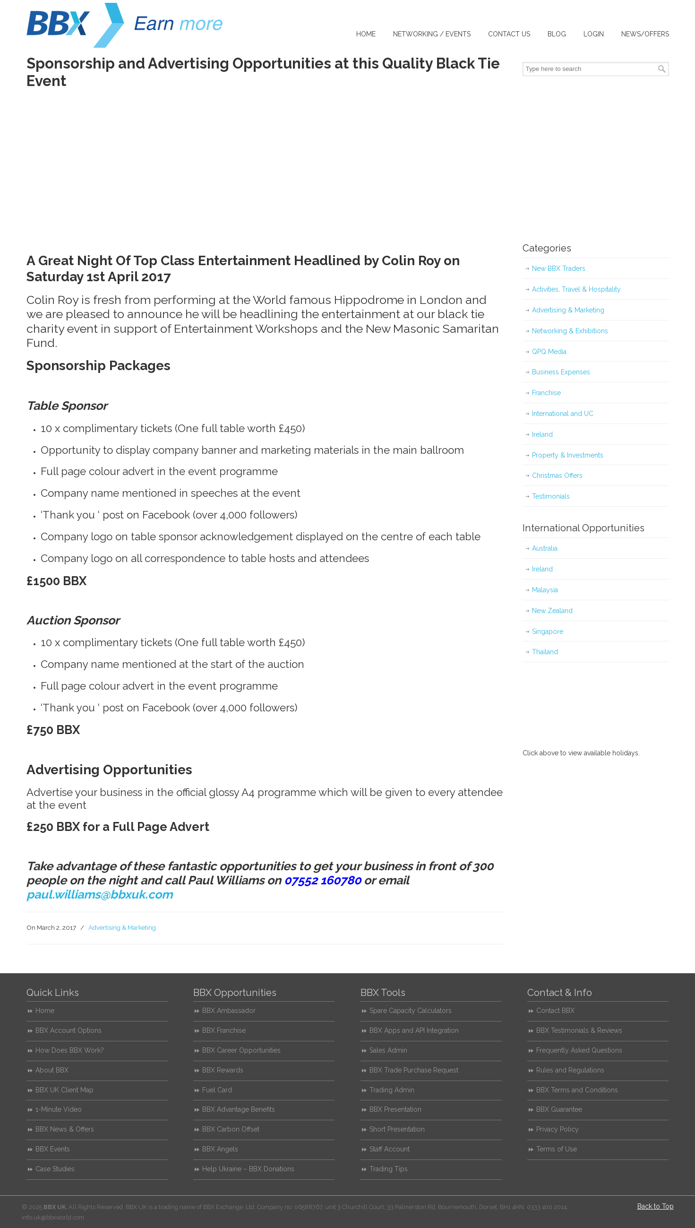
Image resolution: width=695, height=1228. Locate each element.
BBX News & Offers (64, 1129)
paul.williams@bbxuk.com (99, 894)
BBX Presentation (395, 1109)
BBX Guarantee (559, 1109)
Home (44, 1010)
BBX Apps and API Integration (414, 1030)
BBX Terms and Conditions (577, 1090)
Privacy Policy (557, 1129)
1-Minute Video (58, 1109)
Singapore (547, 631)
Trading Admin (391, 1090)
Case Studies (55, 1169)
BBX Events (52, 1149)
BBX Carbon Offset (230, 1129)
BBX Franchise (224, 1030)
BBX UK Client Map (64, 1090)
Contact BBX (555, 1010)
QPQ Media (549, 351)
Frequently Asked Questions (579, 1050)
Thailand (545, 652)
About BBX (52, 1070)
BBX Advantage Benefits (238, 1109)
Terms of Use (556, 1149)
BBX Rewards (222, 1070)
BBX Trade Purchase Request (413, 1070)
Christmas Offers (557, 475)
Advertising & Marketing (122, 927)
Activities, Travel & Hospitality (576, 289)
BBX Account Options (68, 1030)
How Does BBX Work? (69, 1050)
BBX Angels (220, 1149)
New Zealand (552, 610)
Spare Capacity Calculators (410, 1010)
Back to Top (655, 1206)
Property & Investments (567, 455)
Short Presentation (397, 1129)
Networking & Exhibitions (570, 331)
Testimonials (551, 496)
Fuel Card (217, 1090)
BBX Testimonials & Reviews (579, 1030)
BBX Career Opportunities (241, 1050)
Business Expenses (561, 372)
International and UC (562, 413)
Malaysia (545, 590)
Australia (545, 548)
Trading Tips (388, 1169)
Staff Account (389, 1149)
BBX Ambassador (229, 1010)
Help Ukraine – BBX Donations (248, 1169)
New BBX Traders (558, 268)
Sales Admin (388, 1050)
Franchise (546, 393)
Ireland (542, 434)
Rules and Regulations (570, 1070)
